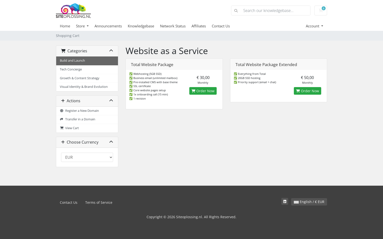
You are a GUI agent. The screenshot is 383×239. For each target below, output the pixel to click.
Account (313, 25)
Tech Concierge (71, 69)
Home (65, 25)
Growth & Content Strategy (79, 78)
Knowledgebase (141, 25)
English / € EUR (309, 201)
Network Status (173, 25)
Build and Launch (72, 60)
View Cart (69, 128)
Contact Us (221, 25)
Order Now (203, 91)
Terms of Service (98, 202)
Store (81, 25)
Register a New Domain (79, 111)
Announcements (108, 25)
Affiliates (199, 25)
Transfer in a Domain (77, 119)
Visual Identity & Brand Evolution (84, 87)
